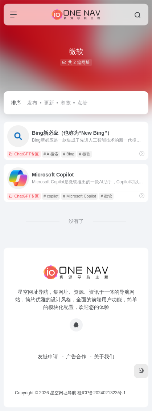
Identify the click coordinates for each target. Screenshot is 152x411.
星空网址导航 (63, 392)
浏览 (66, 103)
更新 (49, 103)
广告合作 (76, 356)
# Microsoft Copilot (79, 196)
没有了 (76, 221)
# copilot (51, 196)
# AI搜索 (51, 154)
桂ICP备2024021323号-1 (101, 392)
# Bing (68, 154)
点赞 (82, 103)
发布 (32, 103)
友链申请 (48, 356)
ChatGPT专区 (24, 154)
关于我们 (104, 356)
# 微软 (84, 154)
